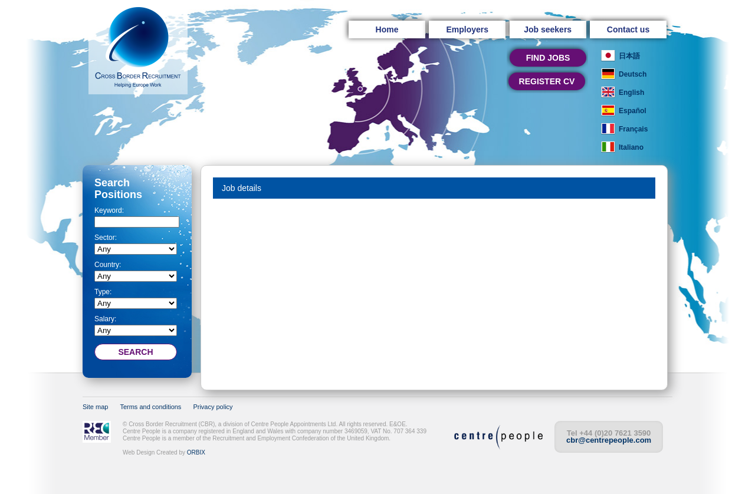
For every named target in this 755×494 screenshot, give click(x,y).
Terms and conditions (150, 406)
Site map (95, 406)
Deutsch (632, 74)
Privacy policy (212, 406)
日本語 (629, 56)
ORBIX (196, 452)
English (631, 92)
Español (632, 111)
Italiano (631, 147)
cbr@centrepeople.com (608, 440)
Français (633, 129)
